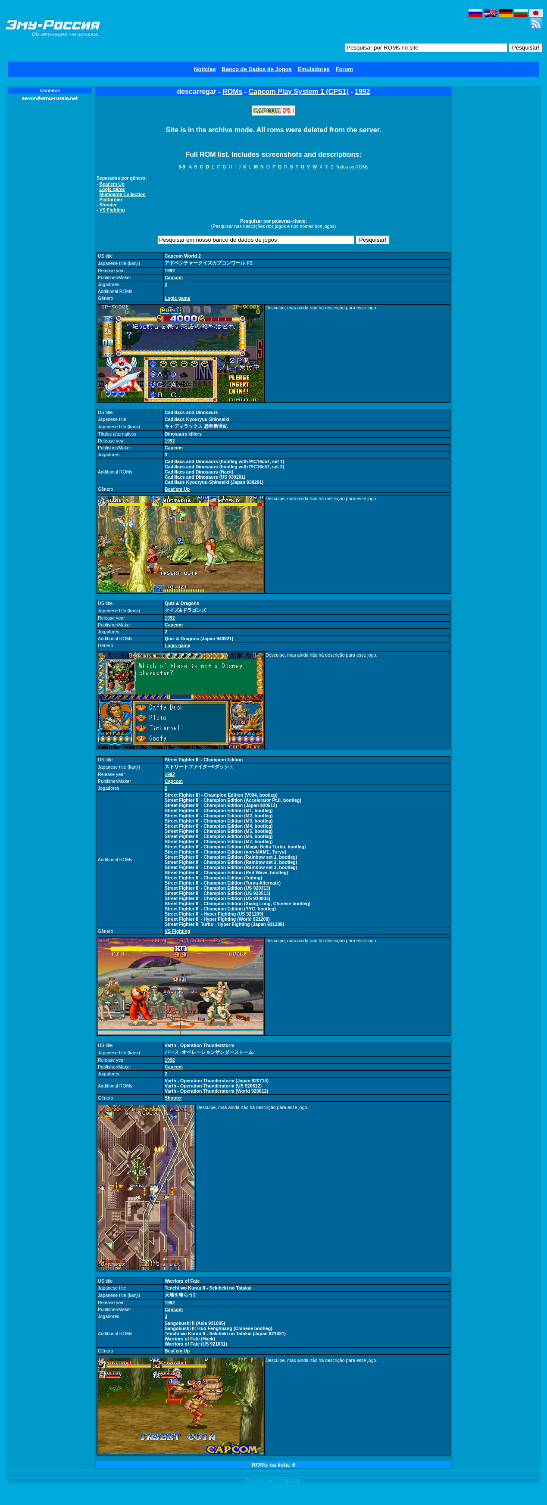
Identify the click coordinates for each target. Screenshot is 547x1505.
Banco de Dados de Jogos (257, 69)
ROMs (232, 91)
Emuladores (313, 69)
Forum (344, 69)
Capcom (174, 277)
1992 (362, 91)
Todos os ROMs (352, 166)
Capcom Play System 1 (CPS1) (299, 91)
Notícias (205, 69)
